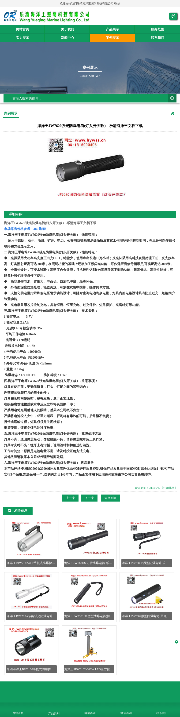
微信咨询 (126, 713)
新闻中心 (67, 38)
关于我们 (67, 29)
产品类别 (54, 713)
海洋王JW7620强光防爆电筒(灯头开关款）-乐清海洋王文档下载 (50, 223)
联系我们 (157, 38)
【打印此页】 (168, 488)
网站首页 (22, 29)
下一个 (89, 498)
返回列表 (111, 498)
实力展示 (22, 38)
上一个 (70, 498)
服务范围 (157, 29)
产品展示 (112, 29)
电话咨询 (90, 713)
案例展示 (112, 38)
